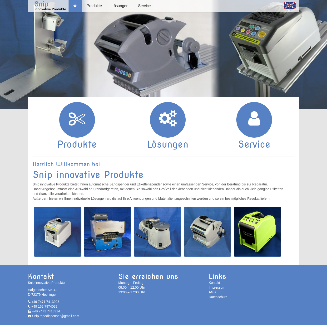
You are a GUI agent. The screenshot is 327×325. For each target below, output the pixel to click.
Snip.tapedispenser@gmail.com (53, 316)
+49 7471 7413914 (44, 311)
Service (144, 6)
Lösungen (120, 6)
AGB (212, 292)
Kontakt (214, 283)
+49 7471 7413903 (43, 302)
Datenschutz (218, 297)
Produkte (94, 6)
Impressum (217, 287)
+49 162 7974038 (42, 306)
